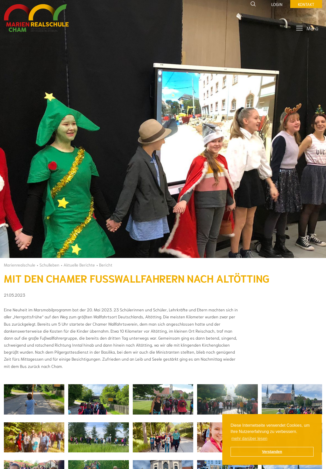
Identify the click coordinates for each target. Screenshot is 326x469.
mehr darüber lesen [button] (249, 438)
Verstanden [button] (272, 452)
